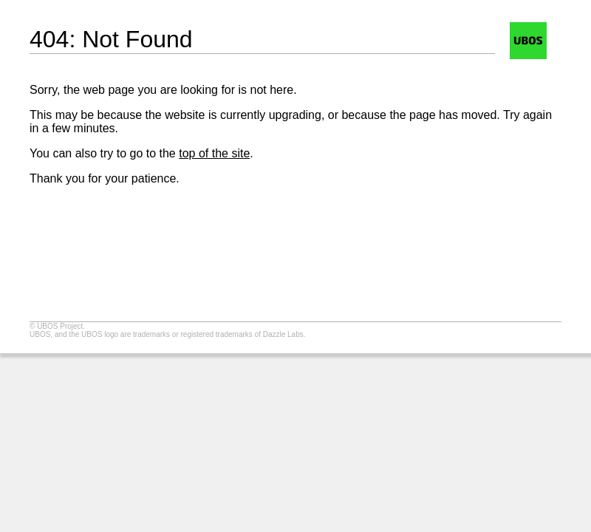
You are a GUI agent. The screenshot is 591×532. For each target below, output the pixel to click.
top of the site (214, 153)
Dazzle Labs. (284, 334)
